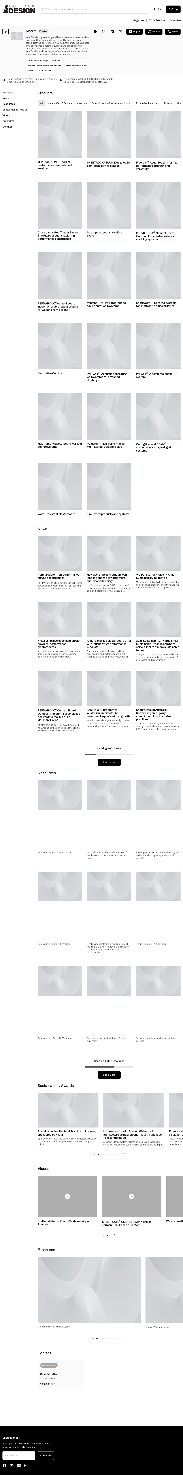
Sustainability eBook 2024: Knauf (54, 944)
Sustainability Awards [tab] (15, 109)
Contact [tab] (7, 126)
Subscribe (157, 20)
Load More (109, 762)
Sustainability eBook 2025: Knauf (54, 852)
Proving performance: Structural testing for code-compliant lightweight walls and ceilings (157, 855)
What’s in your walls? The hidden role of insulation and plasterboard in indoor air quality (107, 855)
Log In (157, 9)
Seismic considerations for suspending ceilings (155, 1039)
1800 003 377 (47, 1384)
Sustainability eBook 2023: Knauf (54, 1038)
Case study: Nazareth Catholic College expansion (106, 1039)
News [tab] (5, 98)
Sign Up (173, 9)
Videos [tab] (6, 115)
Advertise (175, 20)
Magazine (138, 20)
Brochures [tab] (8, 121)
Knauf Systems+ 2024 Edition (151, 944)
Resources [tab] (8, 104)
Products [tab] (7, 92)
